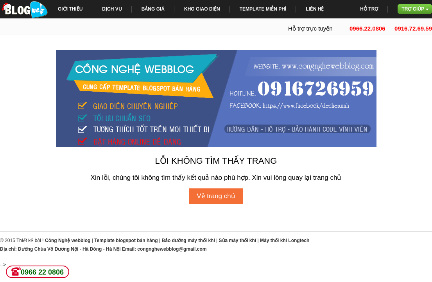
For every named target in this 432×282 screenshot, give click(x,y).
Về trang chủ (216, 196)
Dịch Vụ (112, 9)
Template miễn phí (263, 9)
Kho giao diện (202, 9)
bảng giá (153, 9)
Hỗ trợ (369, 9)
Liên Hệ (315, 9)
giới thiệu (70, 9)
